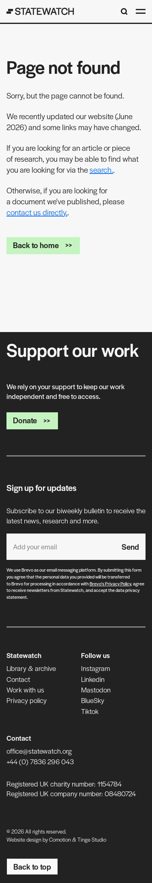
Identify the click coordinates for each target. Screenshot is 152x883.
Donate (32, 420)
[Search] (124, 11)
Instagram (95, 668)
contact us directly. (36, 212)
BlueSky (92, 700)
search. (101, 169)
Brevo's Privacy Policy (110, 583)
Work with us (25, 689)
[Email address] (60, 547)
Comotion (60, 839)
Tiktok (89, 711)
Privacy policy (26, 700)
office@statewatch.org (39, 751)
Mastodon (96, 689)
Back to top (32, 866)
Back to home (43, 245)
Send (130, 546)
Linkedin (93, 679)
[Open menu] (141, 11)
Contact (18, 679)
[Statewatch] (40, 11)
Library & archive (31, 668)
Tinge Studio (91, 839)
